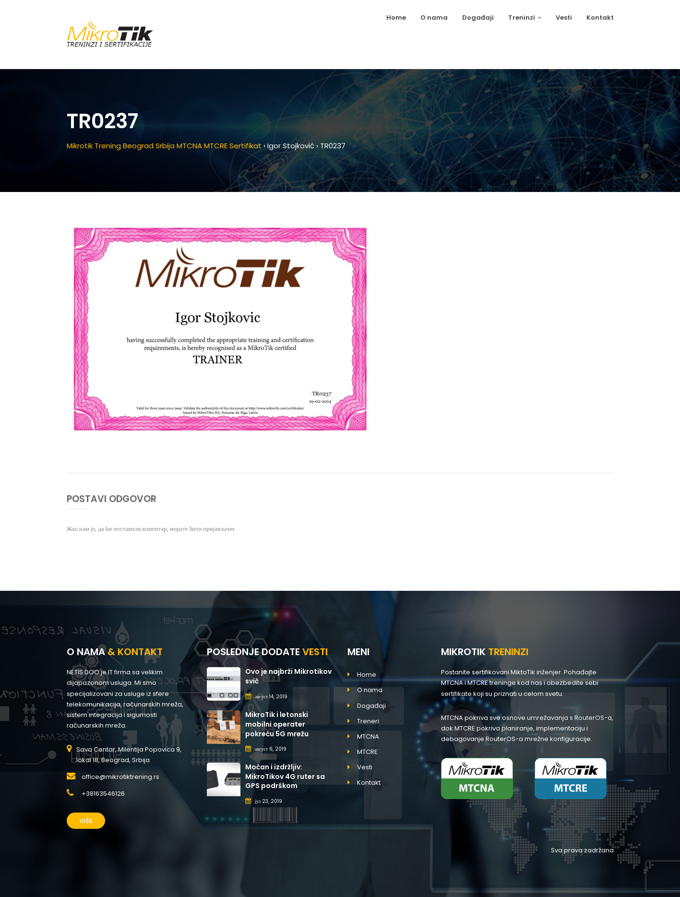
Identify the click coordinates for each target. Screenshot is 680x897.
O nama (434, 17)
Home (396, 17)
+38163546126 (103, 793)
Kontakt (600, 17)
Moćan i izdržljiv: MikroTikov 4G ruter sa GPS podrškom (285, 776)
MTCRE (367, 751)
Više (86, 820)
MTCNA (368, 736)
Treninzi (524, 17)
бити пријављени (212, 528)
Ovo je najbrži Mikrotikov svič (288, 676)
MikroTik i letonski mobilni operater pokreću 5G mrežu (277, 724)
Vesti (564, 17)
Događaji (478, 17)
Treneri (368, 721)
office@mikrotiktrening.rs (120, 776)
